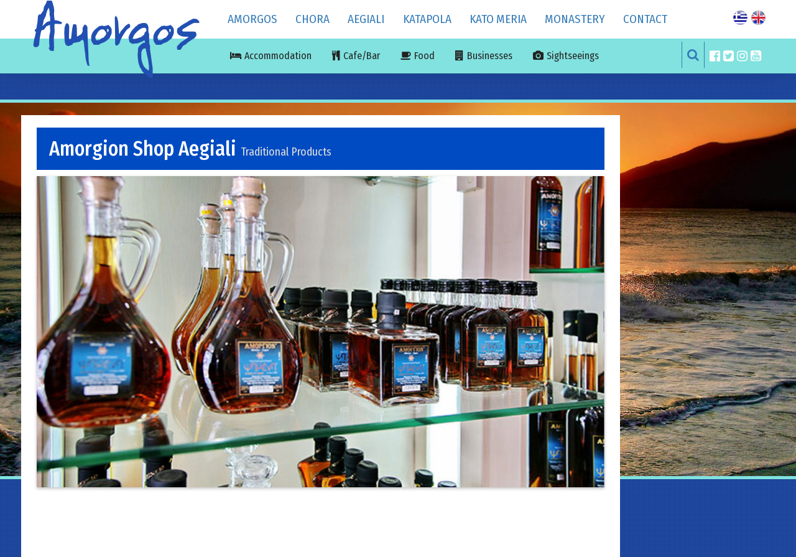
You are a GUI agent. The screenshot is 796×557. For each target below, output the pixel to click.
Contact (645, 19)
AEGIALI (366, 19)
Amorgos (252, 19)
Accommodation (278, 56)
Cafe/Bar (361, 56)
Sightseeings (573, 56)
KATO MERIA (498, 19)
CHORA (312, 19)
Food (424, 56)
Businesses (489, 56)
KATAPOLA (427, 19)
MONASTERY (575, 19)
